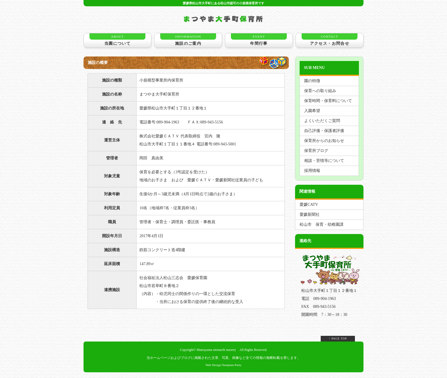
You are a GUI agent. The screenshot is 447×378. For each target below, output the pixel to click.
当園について (117, 39)
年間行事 (259, 39)
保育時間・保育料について (328, 101)
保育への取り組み (320, 91)
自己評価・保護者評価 (324, 131)
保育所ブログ (316, 151)
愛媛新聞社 (310, 214)
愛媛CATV (309, 204)
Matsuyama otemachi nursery (216, 350)
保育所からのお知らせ (324, 141)
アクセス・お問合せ (329, 39)
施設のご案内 (188, 39)
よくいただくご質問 (322, 121)
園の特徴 (312, 81)
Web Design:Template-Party (224, 365)
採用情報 (312, 170)
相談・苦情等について (324, 160)
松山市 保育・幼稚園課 (322, 224)
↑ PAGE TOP (338, 338)
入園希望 (312, 111)
